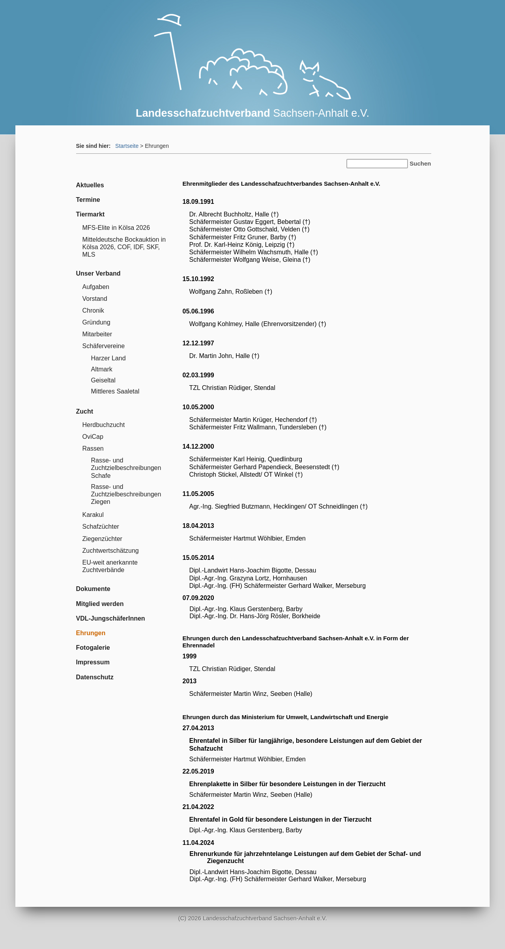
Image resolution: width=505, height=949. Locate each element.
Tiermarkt (90, 214)
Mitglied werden (100, 603)
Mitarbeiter (97, 334)
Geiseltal (103, 380)
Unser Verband (98, 273)
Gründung (96, 322)
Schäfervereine (103, 346)
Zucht (85, 411)
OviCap (92, 436)
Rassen (93, 448)
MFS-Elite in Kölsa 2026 (116, 227)
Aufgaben (96, 286)
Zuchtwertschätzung (110, 550)
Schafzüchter (100, 526)
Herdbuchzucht (103, 424)
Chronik (93, 310)
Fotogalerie (93, 647)
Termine (88, 199)
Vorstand (94, 298)
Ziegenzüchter (102, 538)
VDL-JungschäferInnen (110, 618)
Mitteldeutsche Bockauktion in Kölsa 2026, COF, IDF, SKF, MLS (124, 247)
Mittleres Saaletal (115, 391)
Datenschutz (95, 677)
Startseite (126, 146)
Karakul (93, 514)
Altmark (101, 369)
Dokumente (93, 588)
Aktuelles (90, 185)
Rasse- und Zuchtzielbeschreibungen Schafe (126, 468)
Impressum (93, 662)
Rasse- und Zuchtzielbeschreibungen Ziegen (126, 494)
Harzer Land (108, 358)
